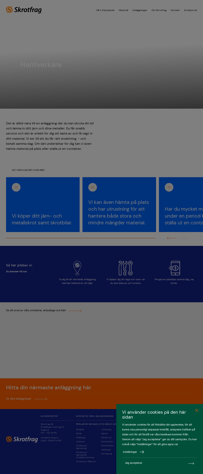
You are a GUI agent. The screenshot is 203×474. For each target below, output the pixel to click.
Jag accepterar (159, 463)
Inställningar (133, 451)
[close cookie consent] (196, 410)
